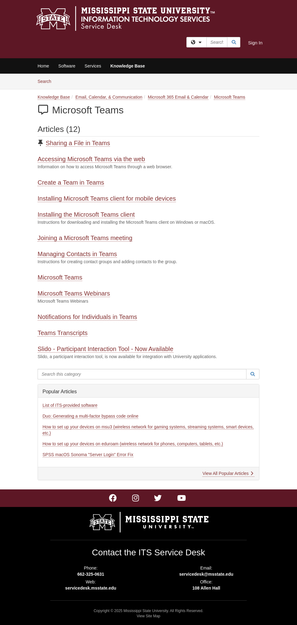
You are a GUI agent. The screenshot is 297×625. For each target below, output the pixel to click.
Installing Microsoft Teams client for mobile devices (107, 198)
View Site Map (148, 616)
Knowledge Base (127, 65)
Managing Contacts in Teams (77, 254)
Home (43, 65)
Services (93, 65)
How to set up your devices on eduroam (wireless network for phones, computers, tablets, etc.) (133, 443)
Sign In (255, 42)
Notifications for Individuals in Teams (87, 316)
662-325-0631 (90, 574)
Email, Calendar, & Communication (108, 97)
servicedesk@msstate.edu (206, 574)
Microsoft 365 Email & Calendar (178, 97)
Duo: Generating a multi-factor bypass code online (90, 416)
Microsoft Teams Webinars (74, 293)
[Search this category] (142, 374)
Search (47, 81)
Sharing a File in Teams (78, 143)
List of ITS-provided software (70, 405)
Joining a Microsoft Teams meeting (85, 238)
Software (66, 65)
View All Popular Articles (227, 473)
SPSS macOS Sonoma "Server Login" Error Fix (88, 454)
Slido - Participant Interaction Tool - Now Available (105, 348)
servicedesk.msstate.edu (90, 588)
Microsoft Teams (229, 97)
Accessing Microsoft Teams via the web (91, 159)
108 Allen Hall (206, 588)
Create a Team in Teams (71, 182)
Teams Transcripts (62, 332)
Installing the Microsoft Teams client (86, 214)
